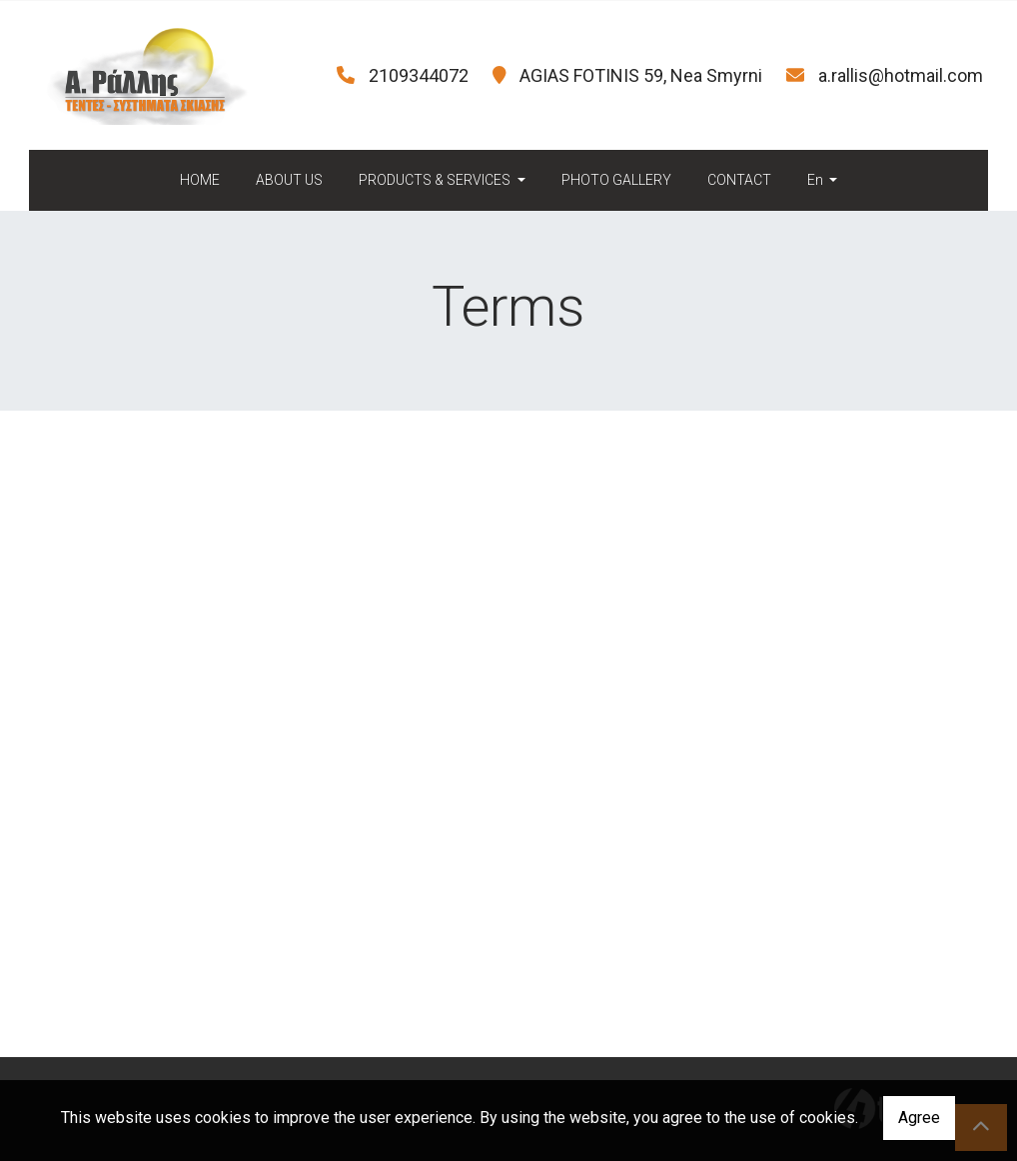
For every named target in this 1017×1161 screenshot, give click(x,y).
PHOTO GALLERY (616, 180)
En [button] (816, 180)
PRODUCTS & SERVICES (436, 180)
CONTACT (739, 180)
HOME (200, 180)
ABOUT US (289, 180)
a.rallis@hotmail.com (900, 75)
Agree (919, 1117)
